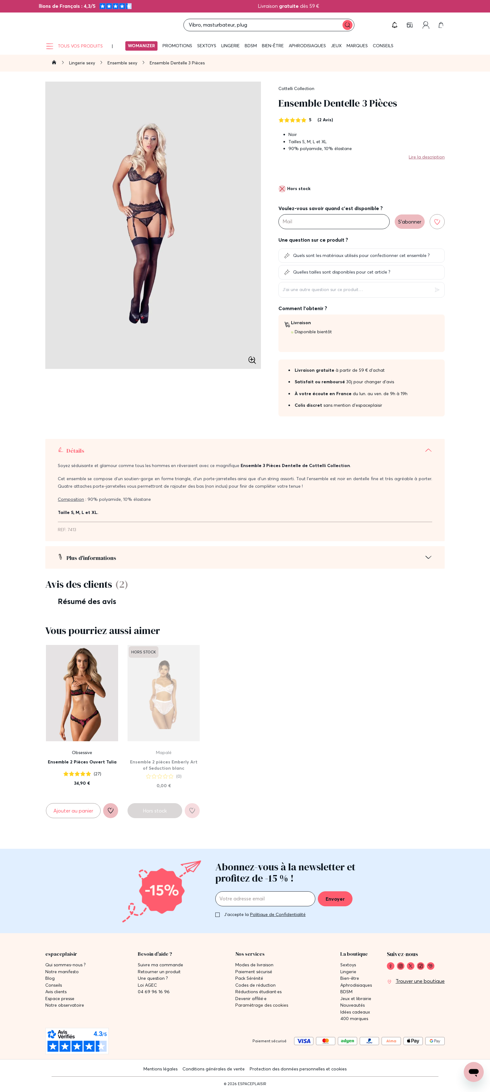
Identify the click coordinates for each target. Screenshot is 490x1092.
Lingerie (230, 45)
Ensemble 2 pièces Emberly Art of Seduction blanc (164, 765)
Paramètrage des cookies (261, 1005)
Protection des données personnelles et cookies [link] (298, 1069)
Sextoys (206, 45)
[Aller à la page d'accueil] (54, 63)
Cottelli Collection (296, 88)
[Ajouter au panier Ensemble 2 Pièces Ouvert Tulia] (73, 810)
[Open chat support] (474, 1072)
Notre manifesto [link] (62, 971)
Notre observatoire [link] (64, 1005)
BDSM (251, 45)
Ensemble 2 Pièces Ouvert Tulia (82, 762)
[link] (410, 25)
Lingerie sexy (82, 63)
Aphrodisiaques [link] (356, 985)
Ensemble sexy (123, 63)
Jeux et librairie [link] (355, 998)
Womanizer (141, 45)
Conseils (383, 45)
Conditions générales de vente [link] (213, 1069)
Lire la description (427, 157)
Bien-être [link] (349, 978)
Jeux (336, 45)
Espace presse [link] (59, 998)
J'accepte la (265, 914)
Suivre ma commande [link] (160, 965)
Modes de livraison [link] (254, 965)
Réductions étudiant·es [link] (258, 991)
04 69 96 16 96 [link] (154, 991)
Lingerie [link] (348, 971)
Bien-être (273, 45)
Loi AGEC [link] (147, 985)
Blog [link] (50, 978)
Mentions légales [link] (160, 1069)
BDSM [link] (346, 991)
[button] (394, 25)
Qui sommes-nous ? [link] (65, 965)
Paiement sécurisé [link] (253, 971)
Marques (357, 45)
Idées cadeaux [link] (355, 1012)
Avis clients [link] (56, 991)
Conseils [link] (53, 985)
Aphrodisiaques (307, 45)
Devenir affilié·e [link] (251, 998)
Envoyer (335, 899)
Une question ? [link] (153, 978)
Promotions (177, 45)
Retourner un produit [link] (159, 971)
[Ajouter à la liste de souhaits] (437, 221)
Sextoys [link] (348, 965)
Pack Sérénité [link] (249, 978)
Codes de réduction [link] (255, 985)
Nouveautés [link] (352, 1005)
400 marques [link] (354, 1018)
